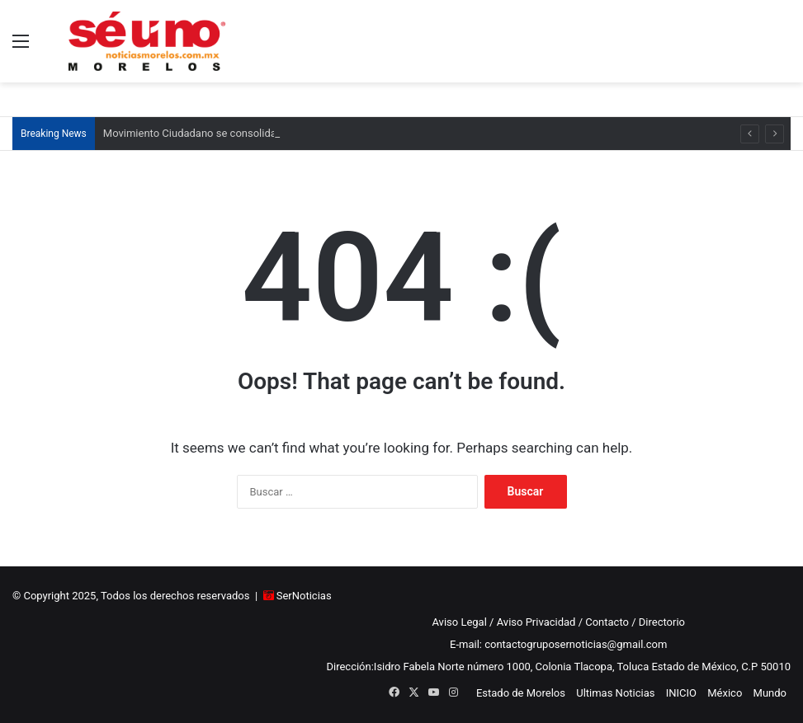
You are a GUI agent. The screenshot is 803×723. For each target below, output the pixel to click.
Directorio (662, 622)
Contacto (607, 622)
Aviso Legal (459, 622)
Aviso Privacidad (536, 622)
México (724, 693)
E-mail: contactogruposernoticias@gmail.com (558, 644)
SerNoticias (304, 595)
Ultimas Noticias (615, 693)
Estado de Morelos (520, 693)
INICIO (681, 693)
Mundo (769, 693)
